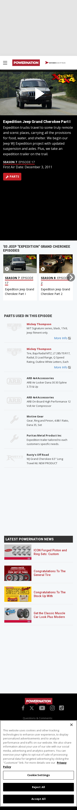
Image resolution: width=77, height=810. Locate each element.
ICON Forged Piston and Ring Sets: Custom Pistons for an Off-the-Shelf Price (50, 556)
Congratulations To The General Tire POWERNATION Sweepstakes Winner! (50, 577)
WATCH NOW (55, 63)
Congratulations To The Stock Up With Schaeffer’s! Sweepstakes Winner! (50, 598)
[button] (5, 63)
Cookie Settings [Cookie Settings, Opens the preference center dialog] (38, 775)
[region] (38, 763)
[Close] (71, 724)
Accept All (38, 799)
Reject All (38, 787)
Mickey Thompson (39, 324)
